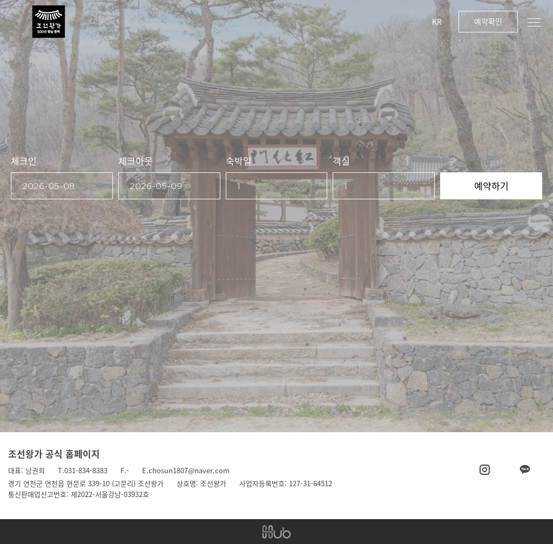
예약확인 (488, 21)
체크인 (24, 160)
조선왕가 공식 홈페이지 (54, 453)
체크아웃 (135, 160)
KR (437, 21)
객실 (341, 160)
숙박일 (239, 160)
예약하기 (491, 185)
